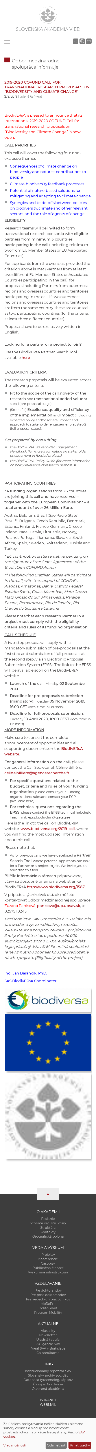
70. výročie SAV (48, 1344)
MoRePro (48, 1304)
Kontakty (48, 1232)
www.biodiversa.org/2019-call (47, 828)
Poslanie (48, 1219)
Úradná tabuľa (48, 1340)
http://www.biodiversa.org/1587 (56, 887)
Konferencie (48, 1259)
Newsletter (48, 1335)
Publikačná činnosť (48, 1268)
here (26, 357)
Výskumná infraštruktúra (48, 1272)
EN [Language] (89, 41)
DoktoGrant (48, 1308)
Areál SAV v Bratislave (48, 1348)
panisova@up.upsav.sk (58, 905)
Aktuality (48, 1331)
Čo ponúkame (48, 1353)
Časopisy (48, 1263)
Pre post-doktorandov (48, 1295)
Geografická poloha (48, 1236)
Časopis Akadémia (48, 1384)
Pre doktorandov (48, 1290)
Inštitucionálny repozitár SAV (48, 1371)
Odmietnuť (56, 1445)
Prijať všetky (80, 1445)
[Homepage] (48, 15)
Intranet (48, 1400)
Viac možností (14, 1445)
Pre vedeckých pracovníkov (48, 1299)
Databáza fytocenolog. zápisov (48, 1380)
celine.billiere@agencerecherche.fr (36, 773)
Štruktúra (48, 1228)
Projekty (48, 1255)
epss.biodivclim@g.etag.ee (49, 817)
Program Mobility (48, 1313)
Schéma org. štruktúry (48, 1223)
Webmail (48, 1405)
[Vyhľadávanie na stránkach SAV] (75, 41)
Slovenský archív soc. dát (48, 1375)
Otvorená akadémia (48, 1389)
